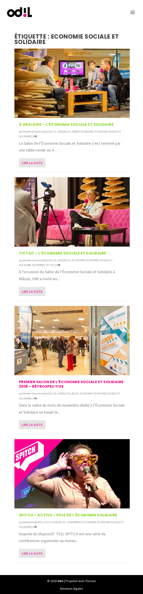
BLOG (67, 131)
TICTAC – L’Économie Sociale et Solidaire (62, 253)
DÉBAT (75, 131)
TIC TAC (49, 265)
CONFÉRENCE (74, 522)
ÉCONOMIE (87, 131)
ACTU (67, 393)
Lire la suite (32, 163)
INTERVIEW (38, 265)
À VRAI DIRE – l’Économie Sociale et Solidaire (66, 124)
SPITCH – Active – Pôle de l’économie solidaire (68, 515)
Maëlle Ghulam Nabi (35, 131)
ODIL (60, 581)
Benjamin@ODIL (33, 522)
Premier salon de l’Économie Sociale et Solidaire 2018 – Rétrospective (71, 384)
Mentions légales (71, 589)
